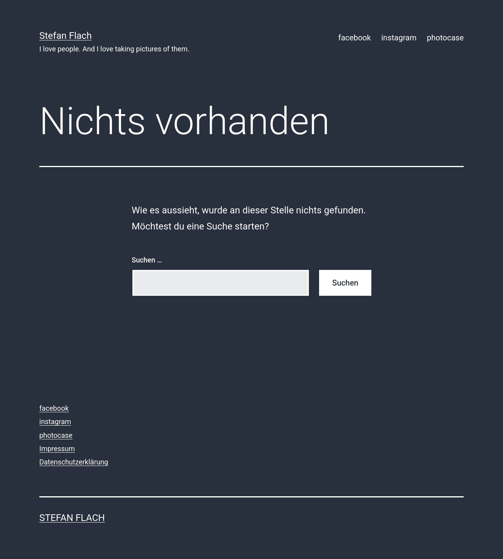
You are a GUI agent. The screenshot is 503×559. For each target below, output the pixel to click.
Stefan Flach (65, 35)
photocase (445, 37)
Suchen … (147, 260)
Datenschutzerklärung (73, 462)
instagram (399, 37)
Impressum (57, 448)
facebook (354, 37)
